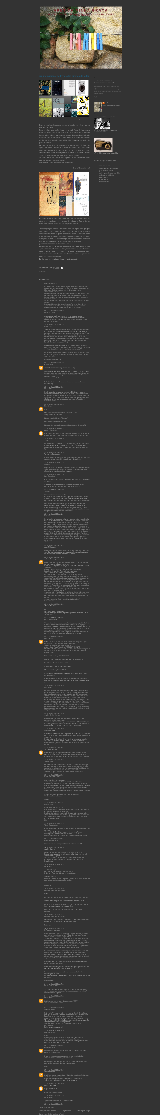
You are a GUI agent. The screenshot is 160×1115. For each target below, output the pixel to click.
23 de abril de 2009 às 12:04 (54, 514)
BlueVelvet (48, 283)
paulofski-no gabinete (106, 175)
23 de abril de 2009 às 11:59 (54, 490)
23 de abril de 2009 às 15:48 (54, 713)
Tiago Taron (48, 825)
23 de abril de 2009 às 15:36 (54, 685)
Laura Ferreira (49, 986)
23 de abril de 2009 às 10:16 (54, 452)
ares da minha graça (81, 10)
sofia (46, 440)
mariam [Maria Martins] (52, 890)
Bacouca (47, 1032)
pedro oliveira (49, 619)
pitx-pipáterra (103, 179)
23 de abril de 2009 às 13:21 (54, 604)
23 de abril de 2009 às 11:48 (54, 462)
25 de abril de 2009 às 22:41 (54, 1046)
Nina (46, 326)
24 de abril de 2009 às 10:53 (54, 864)
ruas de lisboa (104, 181)
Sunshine (47, 1010)
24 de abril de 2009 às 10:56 (54, 889)
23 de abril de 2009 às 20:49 (54, 775)
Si (45, 491)
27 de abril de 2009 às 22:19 (54, 1095)
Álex (46, 687)
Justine (46, 849)
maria (46, 389)
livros (44, 271)
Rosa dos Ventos (50, 777)
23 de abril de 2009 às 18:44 (54, 748)
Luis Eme (47, 476)
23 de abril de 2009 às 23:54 (54, 839)
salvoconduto (49, 841)
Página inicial (66, 1111)
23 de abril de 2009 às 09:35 (54, 428)
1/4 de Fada (48, 749)
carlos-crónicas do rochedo (108, 169)
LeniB (46, 1097)
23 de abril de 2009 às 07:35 (54, 363)
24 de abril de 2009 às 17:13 (54, 984)
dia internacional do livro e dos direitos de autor (64, 76)
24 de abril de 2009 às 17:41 (54, 996)
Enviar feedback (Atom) (56, 1114)
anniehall (47, 1072)
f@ (45, 866)
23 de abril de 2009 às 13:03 (54, 557)
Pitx (45, 406)
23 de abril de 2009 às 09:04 (54, 404)
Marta (46, 638)
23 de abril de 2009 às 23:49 (54, 823)
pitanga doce (103, 177)
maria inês (48, 430)
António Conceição (51, 559)
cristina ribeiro (49, 715)
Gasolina (47, 1047)
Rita (45, 516)
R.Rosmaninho (49, 930)
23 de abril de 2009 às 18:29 (54, 729)
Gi (45, 464)
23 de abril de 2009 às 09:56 (54, 438)
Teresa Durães (49, 454)
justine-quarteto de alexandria (109, 173)
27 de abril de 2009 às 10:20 (54, 1084)
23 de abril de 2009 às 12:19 (54, 545)
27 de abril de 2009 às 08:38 (54, 1070)
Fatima (46, 804)
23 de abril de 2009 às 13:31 (54, 618)
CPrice (46, 365)
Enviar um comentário (46, 1107)
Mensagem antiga (84, 1111)
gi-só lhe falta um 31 (106, 171)
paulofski (47, 547)
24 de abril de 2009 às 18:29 (54, 1008)
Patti (106, 102)
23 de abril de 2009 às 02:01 (54, 324)
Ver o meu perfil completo (111, 106)
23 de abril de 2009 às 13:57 (54, 637)
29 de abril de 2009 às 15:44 (54, 1104)
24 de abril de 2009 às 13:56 (54, 928)
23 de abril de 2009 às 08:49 (54, 387)
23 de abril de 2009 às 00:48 (54, 311)
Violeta (46, 761)
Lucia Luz (47, 313)
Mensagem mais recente (47, 1111)
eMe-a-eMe (48, 606)
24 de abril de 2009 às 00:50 (54, 847)
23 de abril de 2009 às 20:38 (54, 759)
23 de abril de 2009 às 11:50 (54, 474)
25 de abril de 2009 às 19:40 (54, 1030)
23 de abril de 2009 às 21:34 (54, 803)
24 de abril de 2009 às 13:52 (54, 914)
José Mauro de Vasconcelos (80, 130)
